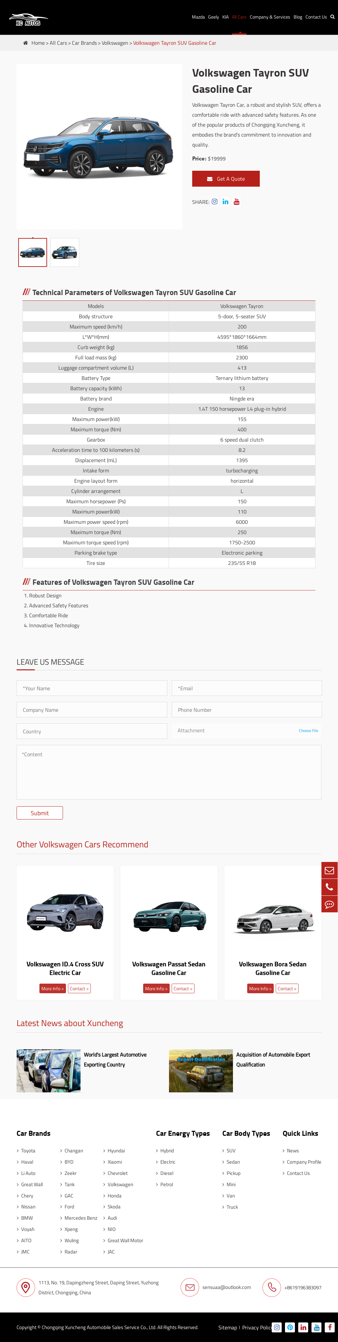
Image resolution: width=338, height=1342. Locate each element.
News (291, 1150)
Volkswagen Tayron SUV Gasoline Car (174, 43)
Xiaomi (112, 1161)
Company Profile (302, 1161)
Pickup (231, 1172)
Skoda (111, 1206)
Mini (228, 1184)
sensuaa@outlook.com (216, 1287)
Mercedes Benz (78, 1217)
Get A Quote (226, 178)
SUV (228, 1150)
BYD (66, 1161)
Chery (25, 1195)
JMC (23, 1251)
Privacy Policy (257, 1327)
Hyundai (113, 1150)
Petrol (163, 1184)
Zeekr (68, 1172)
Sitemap (227, 1327)
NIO (109, 1229)
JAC (108, 1251)
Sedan (231, 1161)
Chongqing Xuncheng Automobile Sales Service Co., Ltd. (99, 1327)
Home (38, 43)
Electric (165, 1161)
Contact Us (316, 16)
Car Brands (84, 43)
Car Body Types (246, 1132)
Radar (68, 1251)
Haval (25, 1161)
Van (228, 1195)
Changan (71, 1150)
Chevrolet (115, 1172)
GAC (66, 1195)
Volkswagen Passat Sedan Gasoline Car (168, 968)
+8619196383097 (291, 1287)
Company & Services (270, 16)
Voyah (25, 1229)
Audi (109, 1217)
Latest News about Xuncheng (70, 1023)
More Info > (52, 988)
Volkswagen (115, 43)
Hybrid (164, 1150)
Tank (67, 1184)
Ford (67, 1206)
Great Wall (29, 1184)
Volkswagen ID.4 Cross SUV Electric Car (65, 968)
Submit (40, 813)
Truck (230, 1206)
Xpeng (68, 1229)
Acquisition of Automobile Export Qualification (272, 1059)
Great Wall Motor (122, 1240)
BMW (24, 1217)
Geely (213, 16)
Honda (112, 1195)
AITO (24, 1240)
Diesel (164, 1172)
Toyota (26, 1150)
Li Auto (26, 1172)
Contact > (79, 988)
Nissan (26, 1206)
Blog (298, 16)
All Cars (239, 16)
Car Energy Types (182, 1132)
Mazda (198, 16)
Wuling (69, 1240)
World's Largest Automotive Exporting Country (114, 1059)
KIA (225, 16)
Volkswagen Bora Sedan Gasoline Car (273, 968)
